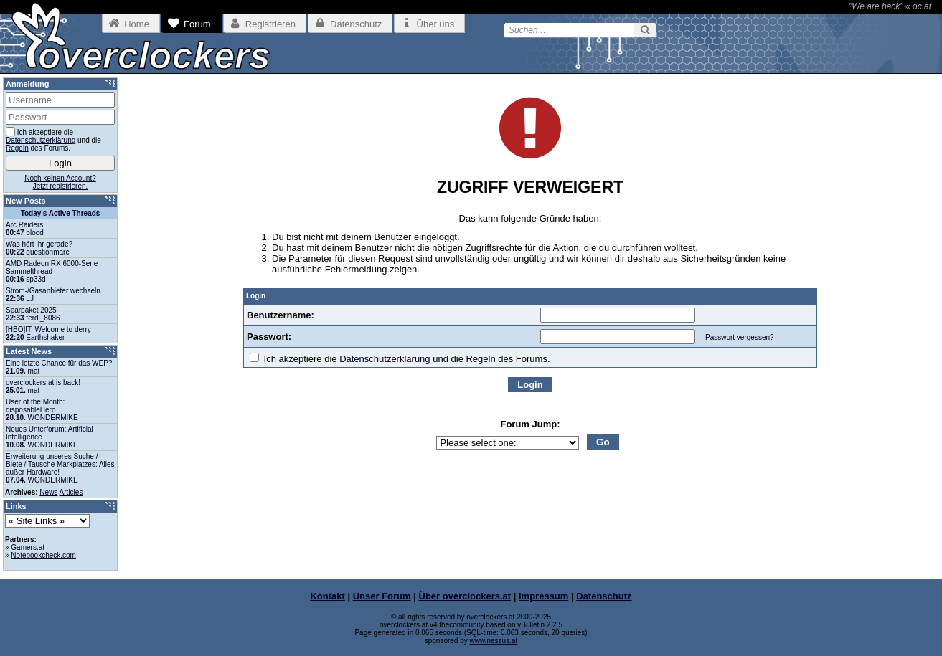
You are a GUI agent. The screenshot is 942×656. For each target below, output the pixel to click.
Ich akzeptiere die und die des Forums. (400, 358)
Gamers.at (27, 547)
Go (603, 442)
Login (529, 384)
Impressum (543, 596)
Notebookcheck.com (43, 555)
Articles (71, 492)
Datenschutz (603, 596)
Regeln (480, 358)
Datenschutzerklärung (384, 358)
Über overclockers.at (465, 596)
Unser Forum (382, 596)
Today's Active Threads (60, 213)
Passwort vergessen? (739, 337)
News (48, 492)
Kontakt (327, 596)
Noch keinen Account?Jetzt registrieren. (60, 182)
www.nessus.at (494, 641)
